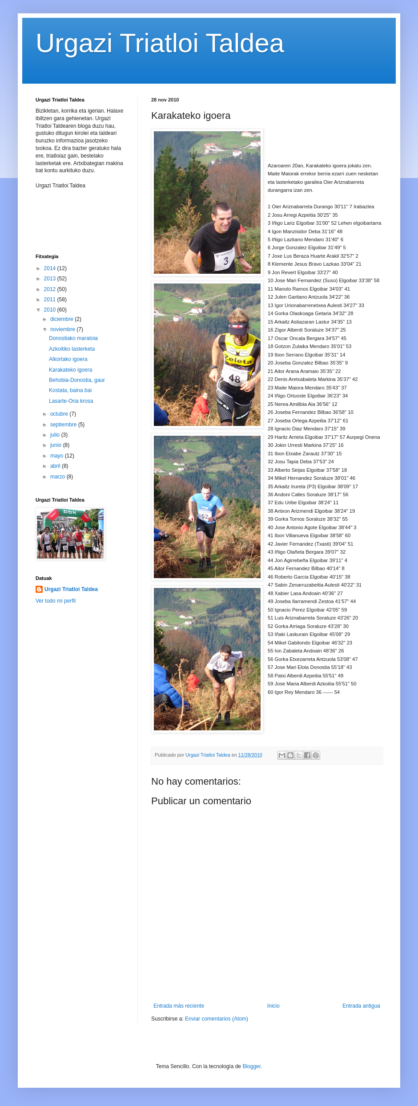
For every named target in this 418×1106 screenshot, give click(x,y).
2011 (50, 299)
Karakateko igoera (70, 370)
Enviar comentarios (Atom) (216, 1019)
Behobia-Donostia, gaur (77, 380)
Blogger (251, 1066)
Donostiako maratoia (73, 338)
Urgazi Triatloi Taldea (160, 43)
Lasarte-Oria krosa (71, 401)
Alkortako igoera (68, 359)
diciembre (62, 319)
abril (56, 466)
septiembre (64, 424)
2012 (50, 289)
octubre (59, 414)
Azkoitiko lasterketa (72, 349)
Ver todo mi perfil (56, 601)
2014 (50, 268)
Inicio (273, 1006)
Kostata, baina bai (70, 390)
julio (55, 435)
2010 (50, 310)
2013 (50, 278)
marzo (58, 477)
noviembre (63, 329)
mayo (57, 456)
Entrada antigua (361, 1006)
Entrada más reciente (178, 1006)
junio (56, 445)
